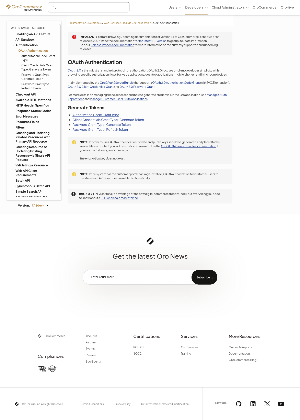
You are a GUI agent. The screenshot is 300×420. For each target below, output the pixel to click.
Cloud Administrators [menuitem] (228, 7)
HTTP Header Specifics (32, 105)
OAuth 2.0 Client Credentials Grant (91, 86)
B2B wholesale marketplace (119, 198)
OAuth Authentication (32, 50)
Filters (20, 127)
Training (186, 353)
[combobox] (88, 7)
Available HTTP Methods (33, 100)
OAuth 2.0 (74, 70)
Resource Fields (27, 122)
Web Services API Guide (117, 22)
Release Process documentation (112, 45)
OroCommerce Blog (242, 360)
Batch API (22, 180)
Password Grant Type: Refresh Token (35, 86)
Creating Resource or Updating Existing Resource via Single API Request (32, 153)
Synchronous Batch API (32, 186)
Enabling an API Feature (32, 34)
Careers (90, 355)
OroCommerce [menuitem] (265, 7)
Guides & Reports (240, 347)
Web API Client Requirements (26, 173)
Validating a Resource (31, 165)
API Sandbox (24, 39)
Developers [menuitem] (194, 7)
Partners (91, 342)
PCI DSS (138, 347)
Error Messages (26, 116)
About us (91, 336)
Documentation (77, 22)
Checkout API (25, 94)
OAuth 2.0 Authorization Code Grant (176, 82)
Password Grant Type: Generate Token (35, 76)
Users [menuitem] (173, 7)
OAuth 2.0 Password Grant (136, 86)
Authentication (142, 22)
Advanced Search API (31, 197)
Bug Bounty (93, 361)
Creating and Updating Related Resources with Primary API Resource (32, 137)
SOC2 (137, 353)
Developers (95, 22)
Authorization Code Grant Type (38, 58)
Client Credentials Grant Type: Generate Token (37, 67)
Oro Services (189, 347)
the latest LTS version (152, 41)
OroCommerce (55, 336)
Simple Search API (28, 191)
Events (90, 348)
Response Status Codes (33, 111)
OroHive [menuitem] (287, 7)
